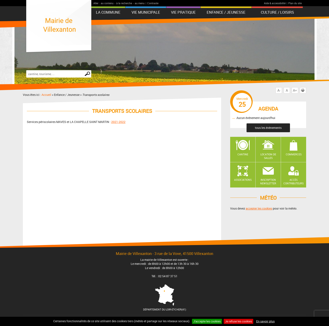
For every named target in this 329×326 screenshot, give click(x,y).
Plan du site (295, 3)
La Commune (108, 12)
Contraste (152, 3)
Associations (243, 179)
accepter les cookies (259, 208)
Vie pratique (183, 12)
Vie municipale (146, 12)
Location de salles (268, 156)
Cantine (243, 154)
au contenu (107, 3)
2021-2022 (118, 122)
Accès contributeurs (293, 181)
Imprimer (303, 90)
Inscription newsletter (268, 181)
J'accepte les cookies (207, 321)
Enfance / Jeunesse (226, 12)
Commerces (294, 154)
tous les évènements (268, 128)
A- (278, 90)
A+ (295, 90)
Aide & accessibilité (275, 3)
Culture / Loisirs (277, 12)
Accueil (46, 95)
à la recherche (124, 3)
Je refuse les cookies (238, 321)
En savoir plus (265, 321)
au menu (140, 3)
